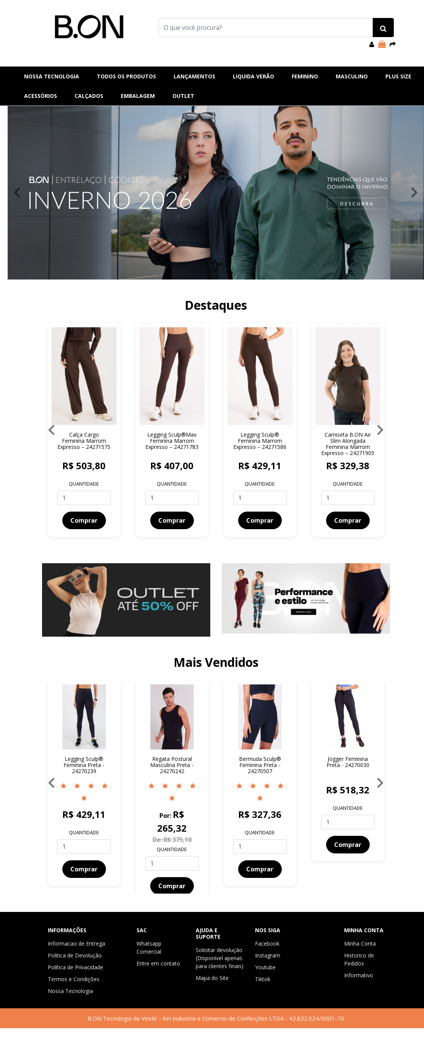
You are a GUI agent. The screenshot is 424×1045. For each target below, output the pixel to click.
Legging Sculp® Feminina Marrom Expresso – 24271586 (259, 440)
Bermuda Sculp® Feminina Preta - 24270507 (260, 765)
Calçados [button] (89, 95)
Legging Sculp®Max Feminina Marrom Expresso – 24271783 (171, 440)
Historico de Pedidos (359, 959)
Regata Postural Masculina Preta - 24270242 (171, 765)
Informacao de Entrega (76, 943)
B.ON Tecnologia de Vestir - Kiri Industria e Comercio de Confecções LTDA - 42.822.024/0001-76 (216, 1018)
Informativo (358, 975)
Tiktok (262, 979)
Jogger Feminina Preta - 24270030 (348, 762)
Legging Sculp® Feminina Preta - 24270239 (83, 765)
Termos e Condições (73, 979)
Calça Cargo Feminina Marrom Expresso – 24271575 (83, 440)
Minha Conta (360, 943)
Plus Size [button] (398, 76)
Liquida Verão (253, 76)
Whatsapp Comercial (148, 947)
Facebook (267, 943)
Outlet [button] (183, 95)
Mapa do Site (212, 978)
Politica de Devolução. (75, 955)
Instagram (267, 955)
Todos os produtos (126, 76)
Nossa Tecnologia (51, 76)
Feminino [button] (305, 76)
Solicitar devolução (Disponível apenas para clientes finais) (220, 958)
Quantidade (84, 483)
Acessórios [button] (40, 95)
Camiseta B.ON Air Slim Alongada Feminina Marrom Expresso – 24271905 (347, 444)
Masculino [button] (352, 76)
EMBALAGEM (138, 95)
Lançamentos (194, 76)
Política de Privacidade (75, 967)
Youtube (265, 967)
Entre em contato (158, 963)
